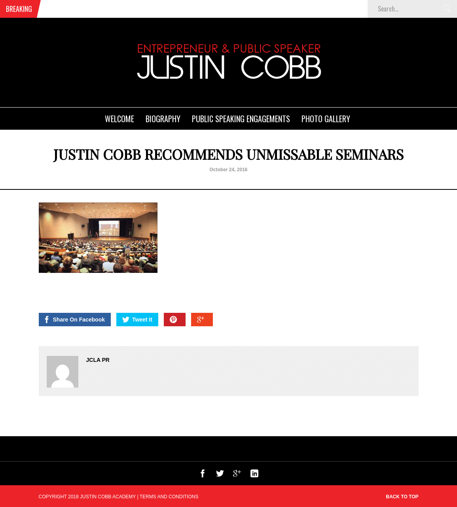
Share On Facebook (74, 319)
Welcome (119, 119)
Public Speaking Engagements (241, 119)
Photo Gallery (326, 119)
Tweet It (137, 319)
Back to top (402, 496)
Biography (163, 119)
